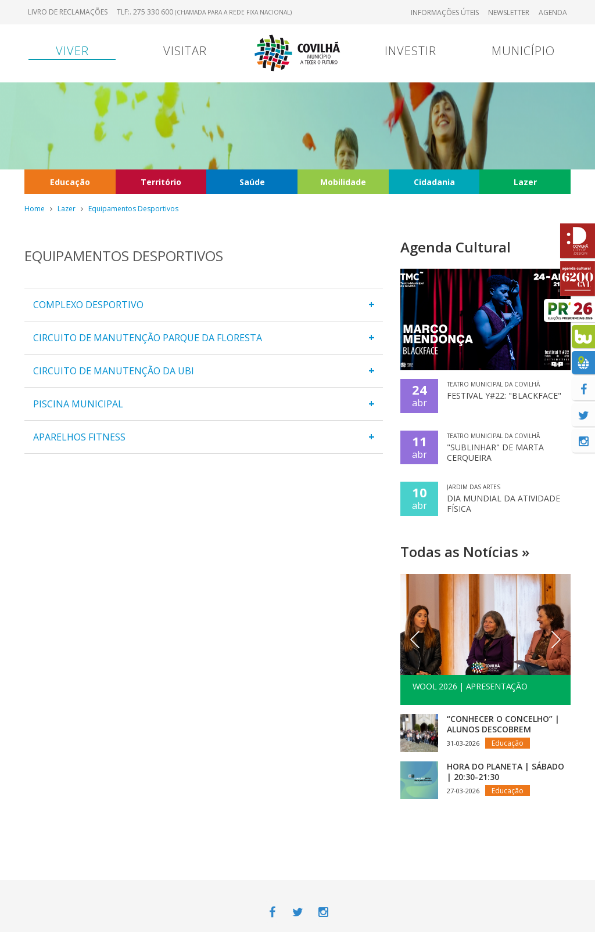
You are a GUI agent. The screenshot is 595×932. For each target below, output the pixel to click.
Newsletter (508, 12)
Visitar (185, 51)
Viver (72, 51)
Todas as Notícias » (464, 551)
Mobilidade (343, 181)
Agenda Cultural (455, 247)
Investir (410, 51)
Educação (70, 181)
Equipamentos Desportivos (133, 209)
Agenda (553, 12)
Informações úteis (445, 12)
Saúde (252, 181)
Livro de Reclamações (67, 12)
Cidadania (434, 181)
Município (523, 51)
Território (161, 181)
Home (34, 209)
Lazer (525, 181)
